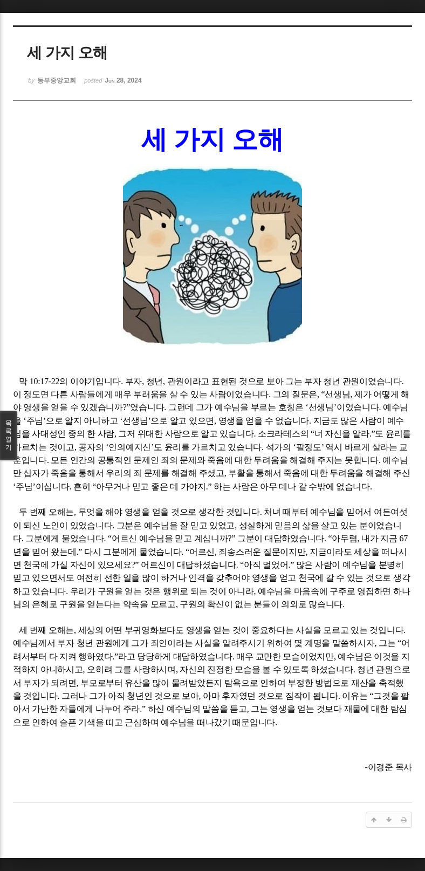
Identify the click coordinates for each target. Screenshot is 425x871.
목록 (8, 435)
